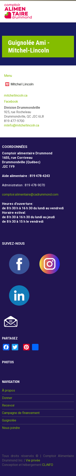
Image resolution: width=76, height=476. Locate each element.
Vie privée (33, 460)
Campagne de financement (21, 413)
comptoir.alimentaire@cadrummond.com (30, 194)
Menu (8, 76)
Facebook (11, 101)
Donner (7, 398)
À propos (8, 390)
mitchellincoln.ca (15, 95)
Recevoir (8, 405)
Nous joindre (11, 428)
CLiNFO (47, 465)
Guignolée (9, 420)
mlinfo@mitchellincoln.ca (21, 125)
